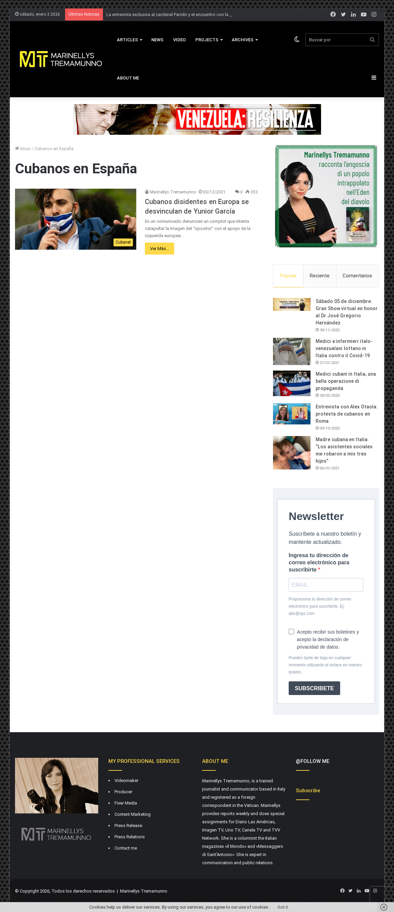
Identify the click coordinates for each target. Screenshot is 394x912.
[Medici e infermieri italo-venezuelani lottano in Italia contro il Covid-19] (291, 351)
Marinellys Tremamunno (173, 192)
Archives (243, 39)
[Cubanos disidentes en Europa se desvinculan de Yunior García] (75, 219)
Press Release (128, 825)
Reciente (320, 276)
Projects (206, 39)
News (157, 39)
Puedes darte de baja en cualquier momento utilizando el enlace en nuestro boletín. (325, 665)
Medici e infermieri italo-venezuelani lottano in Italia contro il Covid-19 (344, 348)
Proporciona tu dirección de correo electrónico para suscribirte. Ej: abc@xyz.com (320, 606)
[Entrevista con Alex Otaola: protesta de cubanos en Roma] (291, 413)
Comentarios (357, 276)
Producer (123, 791)
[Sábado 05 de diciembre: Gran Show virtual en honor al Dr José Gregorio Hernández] (291, 304)
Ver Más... (159, 248)
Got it (282, 907)
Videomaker (126, 780)
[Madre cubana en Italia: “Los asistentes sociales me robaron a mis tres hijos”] (291, 452)
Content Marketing (133, 814)
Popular (288, 276)
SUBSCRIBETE (314, 688)
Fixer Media (126, 803)
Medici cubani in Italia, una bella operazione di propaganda (346, 381)
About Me (128, 78)
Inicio (23, 148)
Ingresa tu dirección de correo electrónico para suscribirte (319, 562)
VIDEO (179, 39)
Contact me (126, 848)
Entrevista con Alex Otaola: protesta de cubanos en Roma (347, 414)
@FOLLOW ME (312, 761)
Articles (127, 39)
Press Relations (130, 836)
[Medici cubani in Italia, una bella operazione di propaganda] (291, 383)
